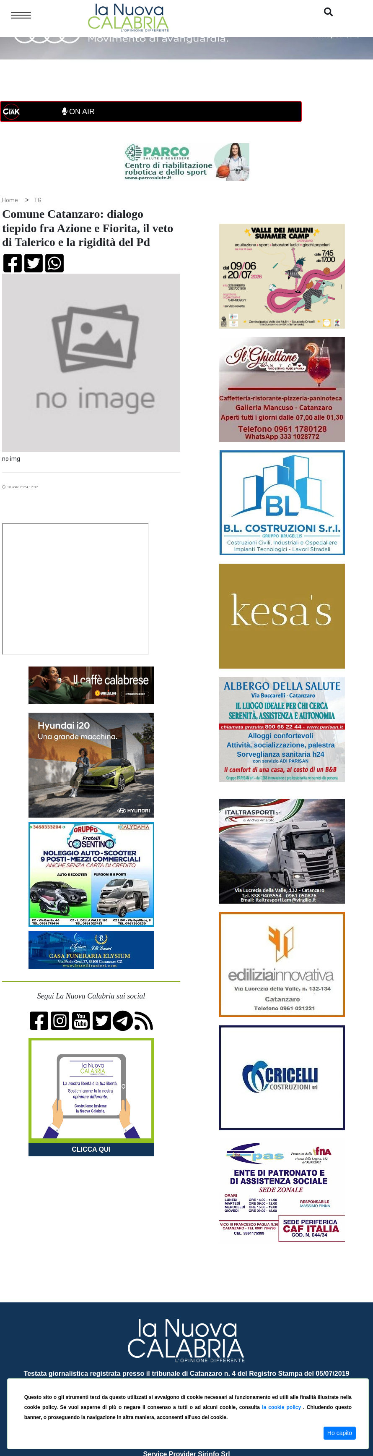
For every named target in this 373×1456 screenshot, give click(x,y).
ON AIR (78, 111)
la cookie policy (282, 1407)
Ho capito (339, 1433)
